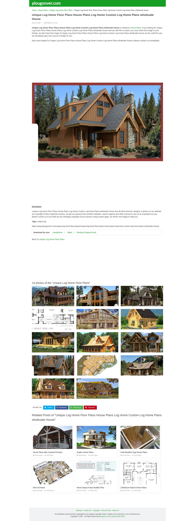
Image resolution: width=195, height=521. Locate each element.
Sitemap (79, 510)
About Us (115, 510)
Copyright (96, 510)
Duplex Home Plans (85, 452)
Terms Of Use (106, 510)
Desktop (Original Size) (86, 232)
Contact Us (87, 510)
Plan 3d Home (39, 488)
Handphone (57, 232)
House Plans (36, 23)
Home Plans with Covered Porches (47, 452)
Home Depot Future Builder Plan (90, 488)
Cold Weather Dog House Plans (133, 452)
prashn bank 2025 (118, 516)
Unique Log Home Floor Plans (52, 239)
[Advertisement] (97, 63)
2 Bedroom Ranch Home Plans (133, 488)
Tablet (69, 232)
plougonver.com (46, 3)
